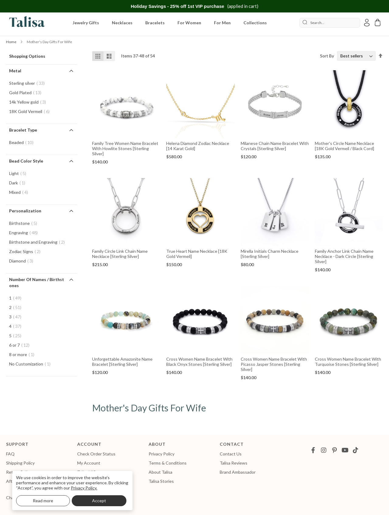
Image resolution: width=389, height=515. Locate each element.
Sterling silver (28, 83)
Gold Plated (27, 92)
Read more (43, 500)
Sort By (327, 55)
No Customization (31, 363)
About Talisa (160, 472)
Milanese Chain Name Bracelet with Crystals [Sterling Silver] (275, 146)
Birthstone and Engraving (38, 242)
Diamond (23, 260)
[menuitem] (87, 23)
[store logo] (26, 23)
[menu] (172, 23)
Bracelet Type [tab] (23, 129)
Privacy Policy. (84, 487)
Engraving (25, 232)
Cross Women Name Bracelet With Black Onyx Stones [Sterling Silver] (199, 361)
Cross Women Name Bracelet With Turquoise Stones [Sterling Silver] (348, 361)
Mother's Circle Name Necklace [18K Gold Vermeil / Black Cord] (344, 146)
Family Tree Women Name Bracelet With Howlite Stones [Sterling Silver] (125, 148)
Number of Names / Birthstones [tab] (36, 282)
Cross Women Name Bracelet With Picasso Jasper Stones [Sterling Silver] (274, 364)
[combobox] (329, 23)
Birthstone (25, 223)
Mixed (20, 192)
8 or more (23, 354)
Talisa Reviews (233, 462)
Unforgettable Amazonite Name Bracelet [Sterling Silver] (122, 361)
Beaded (23, 142)
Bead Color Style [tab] (26, 160)
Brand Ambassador (238, 472)
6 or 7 (21, 345)
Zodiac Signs (26, 251)
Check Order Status (96, 453)
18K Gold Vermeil (31, 111)
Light (19, 173)
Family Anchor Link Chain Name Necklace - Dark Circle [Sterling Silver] (344, 256)
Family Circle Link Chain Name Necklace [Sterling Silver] (120, 254)
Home (11, 41)
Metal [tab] (15, 70)
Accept (99, 500)
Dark (19, 182)
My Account (88, 462)
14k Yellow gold (29, 102)
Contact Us (231, 453)
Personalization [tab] (25, 210)
